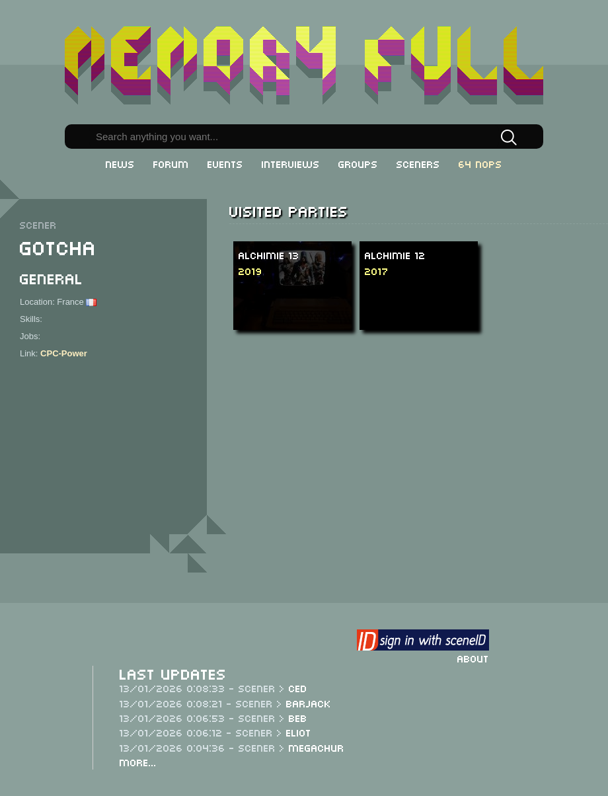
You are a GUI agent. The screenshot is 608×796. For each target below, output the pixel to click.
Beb (298, 717)
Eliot (298, 732)
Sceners (418, 163)
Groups (358, 163)
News (120, 163)
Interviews (291, 163)
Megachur (316, 747)
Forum (171, 163)
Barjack (308, 703)
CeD (298, 687)
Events (225, 163)
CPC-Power (63, 353)
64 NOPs (480, 163)
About (473, 658)
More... (138, 761)
